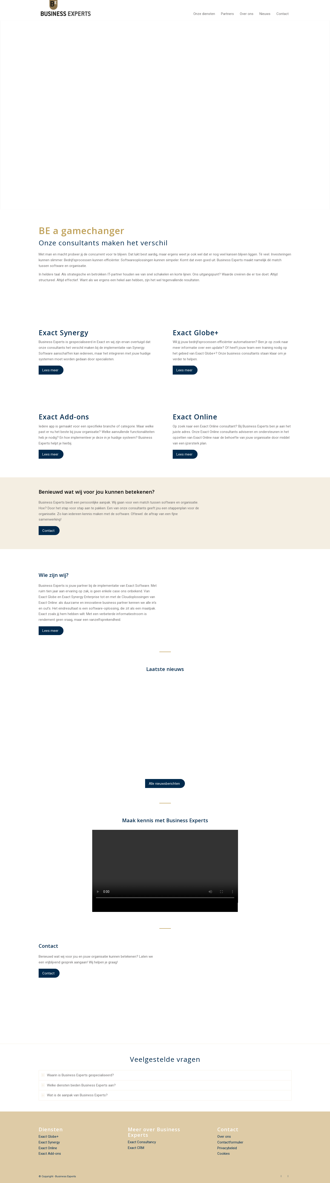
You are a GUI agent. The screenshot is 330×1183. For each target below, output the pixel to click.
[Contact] (49, 530)
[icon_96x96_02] (232, 315)
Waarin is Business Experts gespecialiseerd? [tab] (77, 1075)
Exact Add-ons (50, 1153)
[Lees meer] (51, 370)
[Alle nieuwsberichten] (165, 783)
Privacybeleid (227, 1148)
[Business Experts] (66, 10)
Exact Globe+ (49, 1136)
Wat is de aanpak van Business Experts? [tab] (74, 1095)
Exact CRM (136, 1148)
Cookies (223, 1153)
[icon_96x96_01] (232, 400)
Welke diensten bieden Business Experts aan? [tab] (78, 1085)
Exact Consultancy (142, 1142)
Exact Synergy (49, 1142)
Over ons (224, 1136)
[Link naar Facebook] (281, 1176)
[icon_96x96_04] (98, 315)
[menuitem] (204, 10)
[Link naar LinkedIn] (288, 1176)
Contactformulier (230, 1142)
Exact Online (48, 1148)
